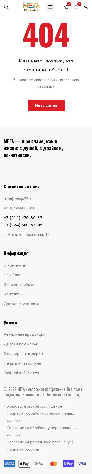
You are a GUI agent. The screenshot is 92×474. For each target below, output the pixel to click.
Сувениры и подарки (23, 353)
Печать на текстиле (22, 363)
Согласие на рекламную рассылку (38, 441)
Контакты (13, 293)
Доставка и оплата (21, 303)
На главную (46, 105)
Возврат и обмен (19, 284)
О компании (15, 265)
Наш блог (12, 274)
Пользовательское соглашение (33, 406)
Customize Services (21, 372)
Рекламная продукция (24, 334)
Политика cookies (23, 449)
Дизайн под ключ (20, 343)
